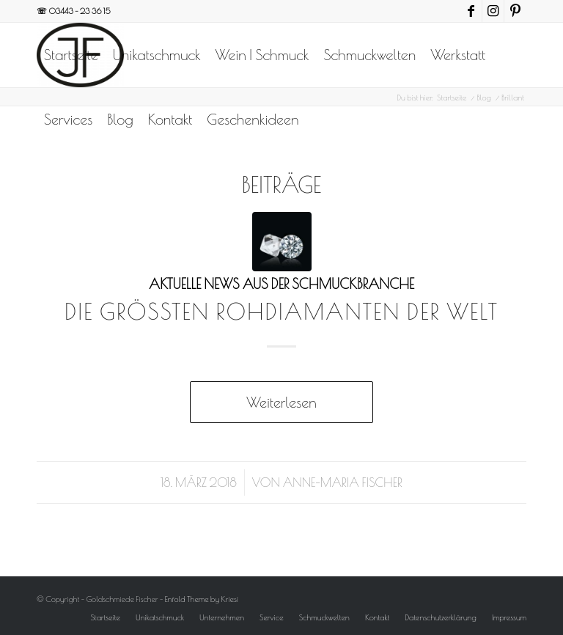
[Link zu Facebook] (471, 11)
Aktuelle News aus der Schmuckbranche (281, 284)
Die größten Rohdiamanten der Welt (281, 311)
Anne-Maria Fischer (342, 482)
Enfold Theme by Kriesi (201, 598)
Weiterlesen (281, 402)
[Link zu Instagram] (493, 11)
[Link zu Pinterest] (515, 11)
